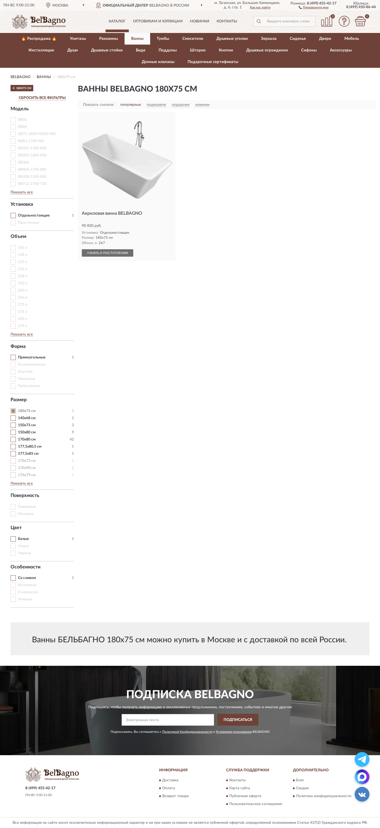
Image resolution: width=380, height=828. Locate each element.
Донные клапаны (158, 62)
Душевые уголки (232, 39)
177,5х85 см (28, 454)
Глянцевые (27, 507)
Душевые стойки (107, 50)
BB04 (22, 127)
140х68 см (27, 418)
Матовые (26, 514)
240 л (22, 283)
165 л (22, 248)
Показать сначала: (98, 105)
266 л (22, 297)
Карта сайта (239, 788)
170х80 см (27, 439)
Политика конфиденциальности (323, 796)
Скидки (302, 788)
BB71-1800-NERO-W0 (37, 134)
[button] (314, 7)
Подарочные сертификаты (213, 62)
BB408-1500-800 (32, 177)
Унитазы (78, 39)
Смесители (192, 39)
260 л (22, 290)
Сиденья (298, 39)
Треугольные (29, 386)
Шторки (198, 50)
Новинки (199, 21)
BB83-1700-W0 (31, 141)
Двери (325, 39)
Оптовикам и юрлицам (158, 21)
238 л (22, 276)
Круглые (25, 372)
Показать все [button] (22, 192)
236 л (22, 269)
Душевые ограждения (267, 50)
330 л (22, 319)
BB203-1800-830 (32, 155)
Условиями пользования (234, 731)
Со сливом (27, 578)
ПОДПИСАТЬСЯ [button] (238, 720)
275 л (22, 305)
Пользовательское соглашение (255, 804)
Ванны (137, 39)
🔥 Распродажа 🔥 (39, 39)
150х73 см (27, 425)
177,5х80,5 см (29, 446)
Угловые (25, 599)
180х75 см (27, 411)
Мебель (351, 39)
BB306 (23, 162)
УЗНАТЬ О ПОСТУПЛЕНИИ (107, 253)
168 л (22, 255)
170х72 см (27, 461)
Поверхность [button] (25, 495)
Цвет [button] (16, 527)
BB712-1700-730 (32, 184)
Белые (23, 539)
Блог (300, 780)
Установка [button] (22, 204)
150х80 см (27, 432)
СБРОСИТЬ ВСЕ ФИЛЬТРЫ (42, 98)
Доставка (170, 780)
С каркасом (28, 592)
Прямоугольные (31, 357)
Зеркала (269, 39)
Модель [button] (20, 109)
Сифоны (309, 50)
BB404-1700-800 (32, 169)
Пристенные (28, 222)
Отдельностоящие (34, 215)
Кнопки (226, 50)
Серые (23, 546)
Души (72, 50)
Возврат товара (175, 796)
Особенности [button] (26, 567)
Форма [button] (18, 346)
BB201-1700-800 (32, 148)
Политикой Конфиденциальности (187, 731)
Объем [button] (18, 236)
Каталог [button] (117, 21)
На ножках (27, 585)
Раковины (108, 39)
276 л (22, 312)
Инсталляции (41, 50)
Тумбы (163, 39)
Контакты (227, 21)
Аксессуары (341, 50)
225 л (22, 262)
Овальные (26, 379)
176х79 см (27, 475)
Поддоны (168, 50)
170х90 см (27, 468)
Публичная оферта (245, 796)
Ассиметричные (31, 364)
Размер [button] (19, 400)
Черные (24, 553)
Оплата (168, 788)
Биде (140, 50)
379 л (22, 326)
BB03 (22, 120)
